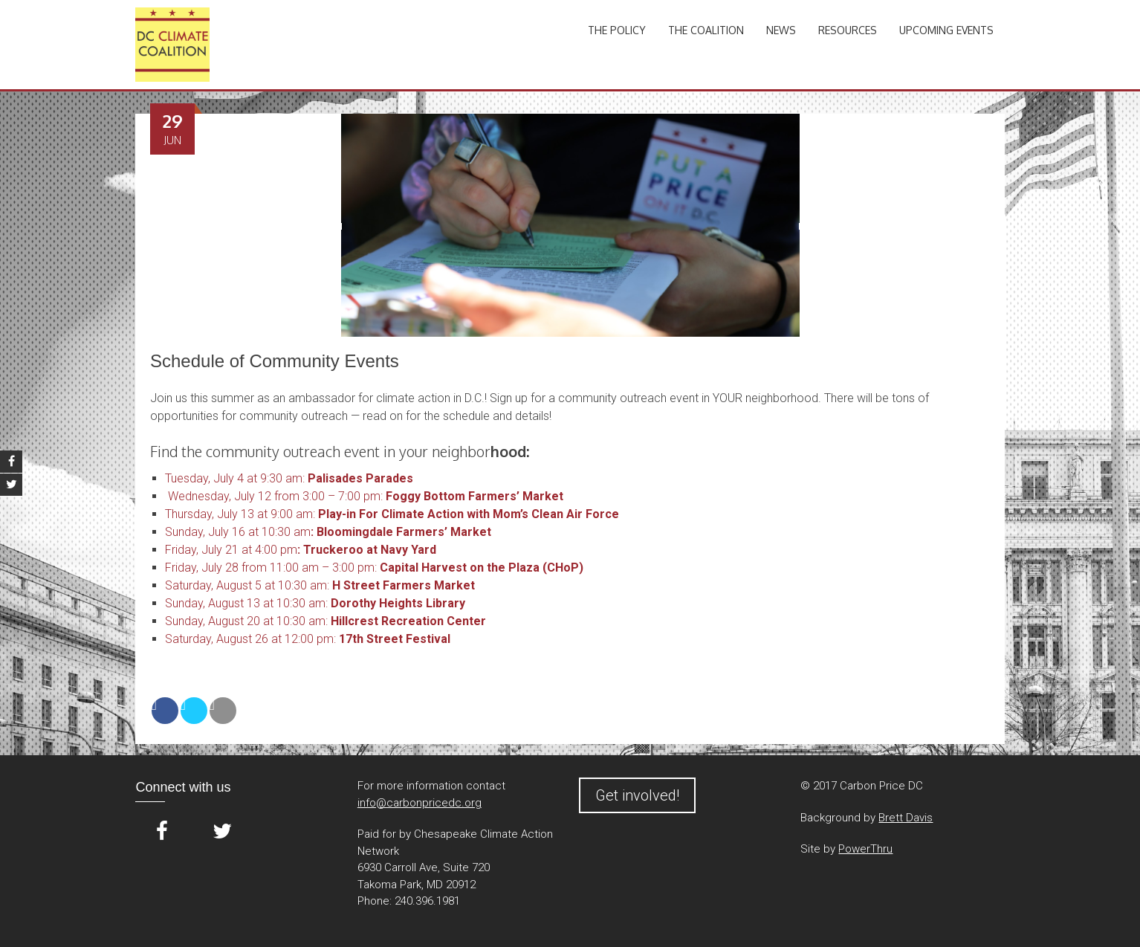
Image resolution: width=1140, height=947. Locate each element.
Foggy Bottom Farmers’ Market (473, 496)
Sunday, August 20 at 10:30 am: (252, 621)
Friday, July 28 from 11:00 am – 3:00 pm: (271, 567)
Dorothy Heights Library (396, 603)
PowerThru (865, 849)
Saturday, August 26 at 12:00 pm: (307, 639)
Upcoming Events (946, 30)
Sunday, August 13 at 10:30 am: (246, 603)
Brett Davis (905, 817)
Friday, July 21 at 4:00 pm (231, 550)
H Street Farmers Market (402, 585)
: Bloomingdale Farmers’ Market (401, 532)
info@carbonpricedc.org (419, 802)
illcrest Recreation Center (412, 621)
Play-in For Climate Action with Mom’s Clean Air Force (468, 514)
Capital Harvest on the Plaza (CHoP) (480, 567)
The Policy (617, 30)
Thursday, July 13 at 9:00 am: (240, 514)
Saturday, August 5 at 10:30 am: (247, 585)
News (781, 30)
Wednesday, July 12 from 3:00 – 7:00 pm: (274, 496)
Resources (847, 30)
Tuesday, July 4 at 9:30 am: (235, 478)
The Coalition (706, 30)
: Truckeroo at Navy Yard (366, 550)
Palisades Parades (360, 478)
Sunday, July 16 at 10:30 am (238, 532)
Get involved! (637, 795)
